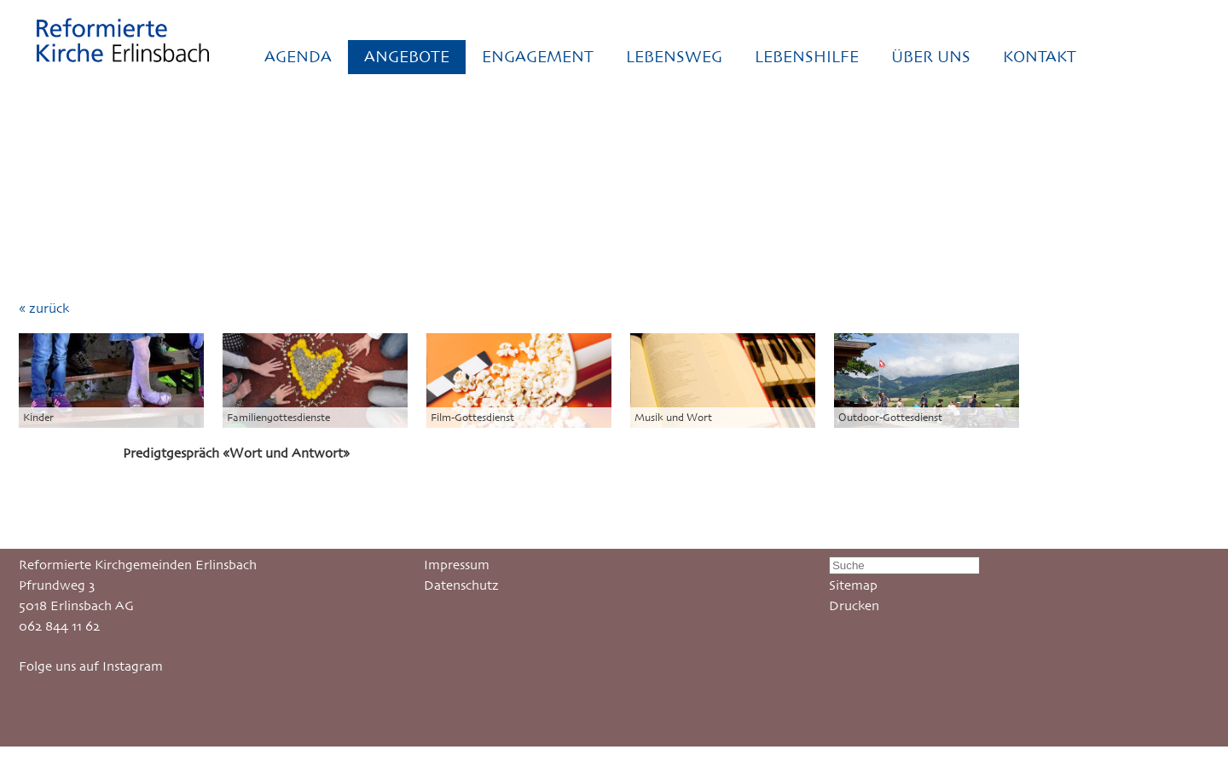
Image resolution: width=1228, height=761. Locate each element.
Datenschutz (461, 585)
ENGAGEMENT (538, 57)
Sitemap (853, 585)
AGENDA (298, 57)
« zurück (44, 308)
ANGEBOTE (406, 57)
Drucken (854, 605)
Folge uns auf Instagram (91, 666)
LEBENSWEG (674, 57)
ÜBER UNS (930, 57)
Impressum (456, 564)
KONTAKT (1039, 57)
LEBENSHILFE (807, 57)
